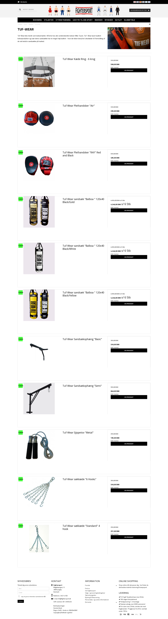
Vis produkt (129, 70)
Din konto (23, 2)
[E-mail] (33, 592)
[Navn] (33, 588)
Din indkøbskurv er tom (140, 10)
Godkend (21, 601)
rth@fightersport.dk (64, 599)
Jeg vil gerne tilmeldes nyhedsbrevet (33, 596)
